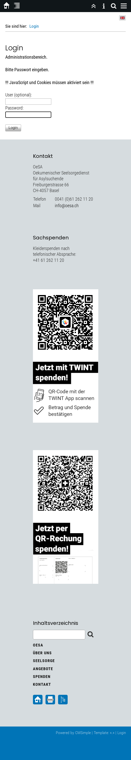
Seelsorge (44, 660)
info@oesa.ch (67, 205)
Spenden (42, 676)
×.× (112, 732)
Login (121, 732)
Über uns (42, 652)
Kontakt (42, 684)
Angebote (43, 668)
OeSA (38, 645)
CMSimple (83, 732)
